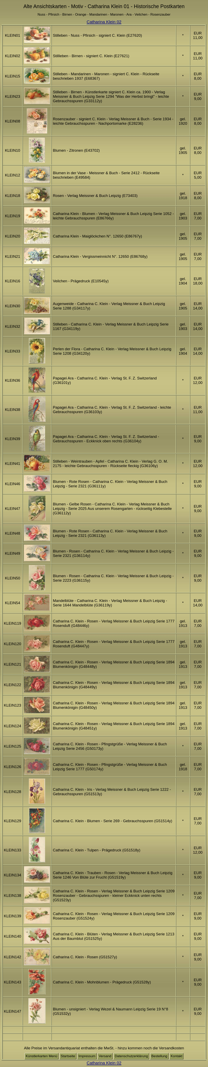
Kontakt (176, 1056)
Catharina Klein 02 (104, 21)
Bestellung (159, 1056)
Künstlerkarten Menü (41, 1056)
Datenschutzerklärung (131, 1056)
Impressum (86, 1056)
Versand (105, 1056)
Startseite (68, 1056)
